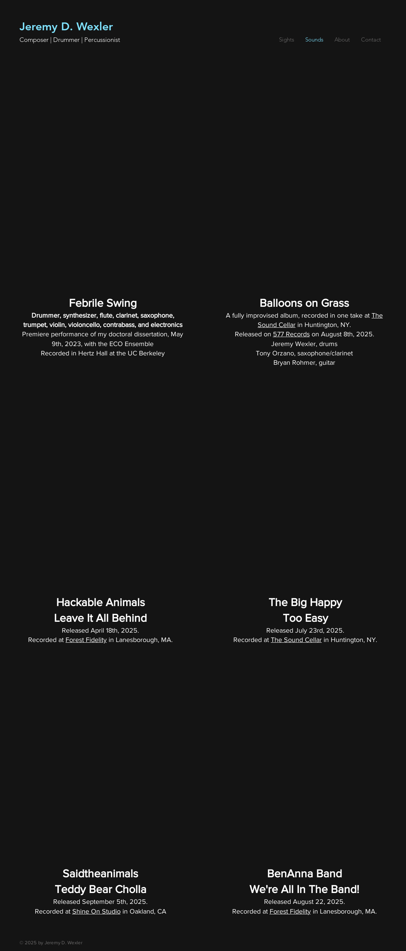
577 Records (291, 334)
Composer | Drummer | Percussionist (69, 39)
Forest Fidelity (86, 639)
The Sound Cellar (296, 639)
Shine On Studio (96, 911)
